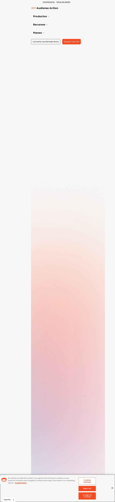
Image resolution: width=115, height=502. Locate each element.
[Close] (112, 488)
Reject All (87, 488)
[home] (18, 6)
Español (7, 499)
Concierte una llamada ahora (46, 41)
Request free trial (71, 41)
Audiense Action (47, 8)
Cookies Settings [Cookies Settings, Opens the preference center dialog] (87, 481)
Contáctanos (49, 2)
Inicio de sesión (63, 2)
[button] (57, 16)
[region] (57, 488)
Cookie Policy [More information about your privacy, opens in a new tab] (21, 483)
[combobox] (9, 499)
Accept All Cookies (87, 496)
